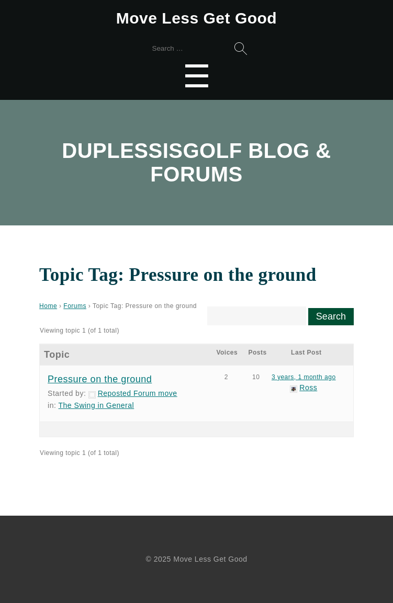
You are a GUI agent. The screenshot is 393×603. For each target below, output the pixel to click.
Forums (74, 306)
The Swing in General (96, 405)
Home (48, 306)
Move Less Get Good (196, 18)
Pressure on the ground (100, 379)
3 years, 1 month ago (304, 377)
